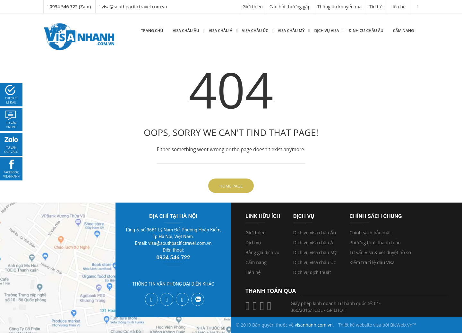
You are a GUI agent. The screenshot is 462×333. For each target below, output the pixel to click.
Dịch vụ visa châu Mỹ (315, 252)
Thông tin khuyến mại (340, 7)
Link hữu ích (262, 216)
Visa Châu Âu (186, 30)
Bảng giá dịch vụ (262, 252)
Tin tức (376, 7)
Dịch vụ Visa (326, 30)
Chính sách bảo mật (370, 232)
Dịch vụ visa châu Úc (314, 262)
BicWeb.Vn (401, 325)
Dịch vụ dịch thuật (312, 272)
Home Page (231, 186)
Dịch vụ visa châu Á (313, 242)
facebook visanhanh (11, 174)
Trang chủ (152, 30)
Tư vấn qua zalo (11, 150)
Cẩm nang (403, 30)
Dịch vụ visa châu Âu (314, 232)
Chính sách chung (375, 216)
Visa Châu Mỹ (291, 30)
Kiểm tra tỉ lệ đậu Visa (372, 262)
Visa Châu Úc (255, 30)
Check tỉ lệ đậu (11, 100)
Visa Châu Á (220, 30)
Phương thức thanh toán (375, 242)
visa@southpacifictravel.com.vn (133, 7)
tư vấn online (11, 125)
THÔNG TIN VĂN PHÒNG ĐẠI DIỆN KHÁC (173, 284)
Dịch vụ (253, 242)
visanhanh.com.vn (314, 325)
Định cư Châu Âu (366, 30)
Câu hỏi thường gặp (290, 7)
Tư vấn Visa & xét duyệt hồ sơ (380, 252)
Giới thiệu (253, 7)
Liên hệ (398, 7)
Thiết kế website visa (359, 325)
